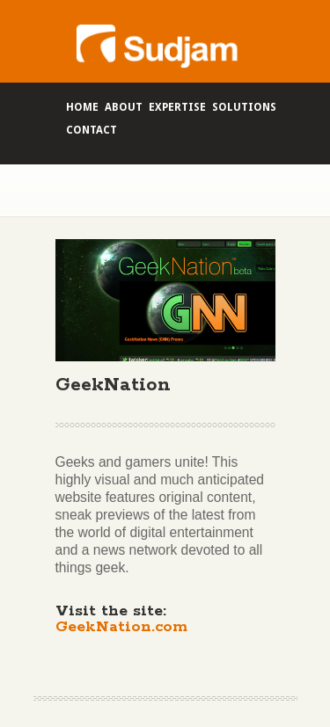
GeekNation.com (121, 626)
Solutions (244, 107)
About (124, 107)
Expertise (177, 107)
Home (82, 107)
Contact (91, 130)
